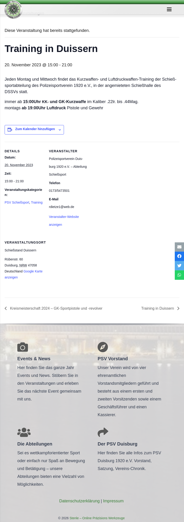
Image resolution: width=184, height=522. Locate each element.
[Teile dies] (179, 256)
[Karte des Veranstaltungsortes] (73, 265)
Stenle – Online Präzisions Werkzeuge (97, 518)
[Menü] (169, 9)
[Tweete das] (179, 266)
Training (36, 202)
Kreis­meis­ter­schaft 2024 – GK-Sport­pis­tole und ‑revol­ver (56, 308)
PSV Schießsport (17, 202)
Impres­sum (113, 501)
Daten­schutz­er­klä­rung (79, 501)
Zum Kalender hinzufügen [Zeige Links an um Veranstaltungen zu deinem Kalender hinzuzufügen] (35, 129)
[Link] (13, 9)
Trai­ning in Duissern (158, 308)
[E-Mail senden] (179, 247)
